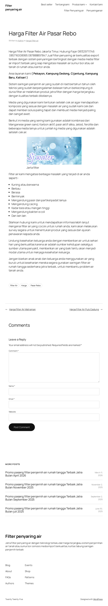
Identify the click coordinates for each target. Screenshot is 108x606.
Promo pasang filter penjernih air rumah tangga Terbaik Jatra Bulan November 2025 (43, 486)
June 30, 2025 (99, 510)
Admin (21, 40)
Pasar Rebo (36, 285)
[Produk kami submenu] (86, 4)
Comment (14, 350)
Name (12, 386)
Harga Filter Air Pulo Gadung (84, 309)
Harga (24, 285)
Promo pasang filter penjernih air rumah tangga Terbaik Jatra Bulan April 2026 (43, 474)
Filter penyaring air (13, 7)
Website (12, 411)
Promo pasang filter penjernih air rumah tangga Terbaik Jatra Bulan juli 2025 (43, 510)
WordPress (98, 599)
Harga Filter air (32, 40)
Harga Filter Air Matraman (22, 309)
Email (12, 399)
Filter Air (13, 285)
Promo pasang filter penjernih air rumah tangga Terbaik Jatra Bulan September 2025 (43, 498)
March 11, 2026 (99, 474)
